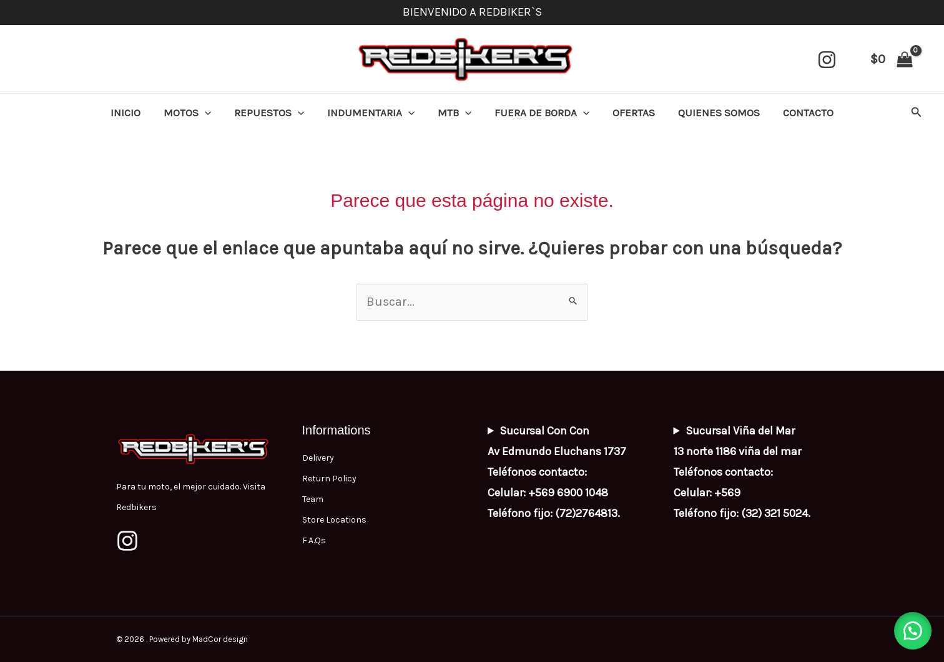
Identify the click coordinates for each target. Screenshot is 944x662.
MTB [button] (454, 112)
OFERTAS (630, 112)
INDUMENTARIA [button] (372, 112)
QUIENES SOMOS (713, 112)
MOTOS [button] (193, 112)
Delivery (318, 458)
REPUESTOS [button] (273, 112)
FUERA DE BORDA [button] (540, 112)
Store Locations (334, 520)
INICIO (133, 112)
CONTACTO (800, 112)
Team (312, 499)
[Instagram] (827, 59)
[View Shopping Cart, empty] (891, 59)
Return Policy (329, 479)
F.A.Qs (314, 541)
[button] (210, 112)
